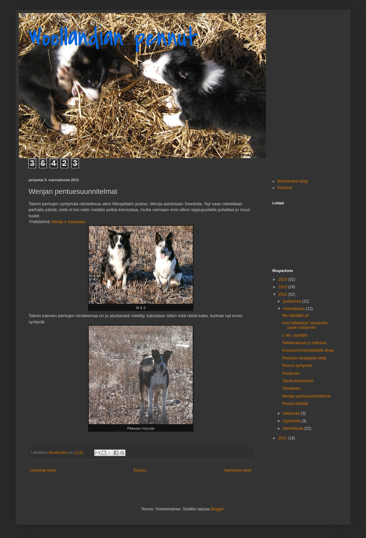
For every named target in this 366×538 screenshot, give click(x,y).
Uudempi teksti (43, 470)
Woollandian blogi (292, 181)
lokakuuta (292, 413)
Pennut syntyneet (297, 365)
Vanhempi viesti (237, 470)
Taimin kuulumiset (297, 381)
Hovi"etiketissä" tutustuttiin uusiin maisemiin (305, 325)
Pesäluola (290, 373)
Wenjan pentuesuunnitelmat (306, 396)
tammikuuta (293, 428)
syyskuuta (292, 421)
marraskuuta (294, 308)
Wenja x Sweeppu (68, 221)
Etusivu (140, 470)
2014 (283, 279)
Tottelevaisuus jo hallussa (304, 343)
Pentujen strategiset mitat (304, 358)
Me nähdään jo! (295, 315)
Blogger (217, 509)
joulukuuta (292, 301)
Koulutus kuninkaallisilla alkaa (308, 350)
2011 (283, 438)
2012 (283, 294)
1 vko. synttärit (294, 335)
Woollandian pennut (113, 37)
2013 (283, 287)
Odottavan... (292, 388)
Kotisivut (284, 187)
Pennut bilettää (295, 403)
